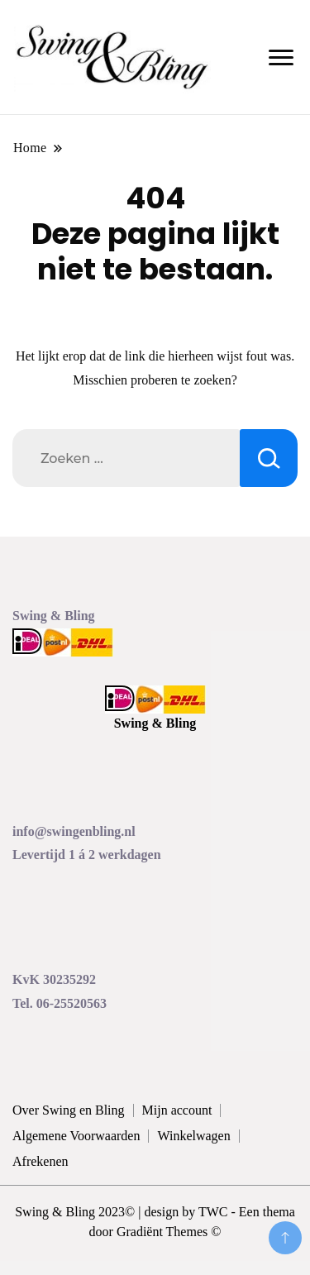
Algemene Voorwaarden (76, 1136)
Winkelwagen (193, 1136)
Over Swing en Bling (68, 1110)
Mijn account (177, 1110)
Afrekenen (40, 1161)
